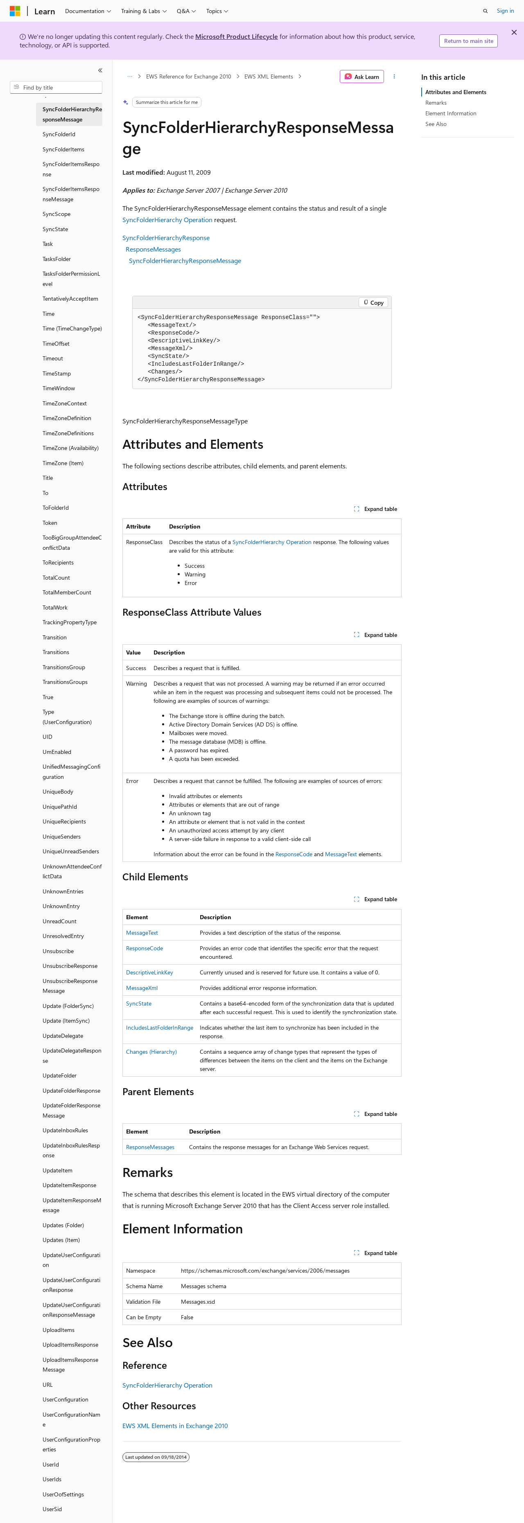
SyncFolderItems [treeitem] (63, 149)
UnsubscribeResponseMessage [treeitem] (70, 986)
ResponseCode (294, 854)
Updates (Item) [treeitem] (61, 1240)
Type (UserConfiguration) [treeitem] (67, 717)
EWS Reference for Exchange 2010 (188, 76)
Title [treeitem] (48, 477)
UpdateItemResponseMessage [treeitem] (72, 1205)
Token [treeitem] (50, 522)
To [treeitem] (45, 493)
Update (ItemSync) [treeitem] (66, 1020)
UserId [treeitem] (51, 1464)
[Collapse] (100, 70)
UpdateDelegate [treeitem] (63, 1035)
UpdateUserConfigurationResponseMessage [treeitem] (71, 1310)
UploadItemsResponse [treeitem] (70, 1344)
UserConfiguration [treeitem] (65, 1399)
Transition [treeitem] (55, 637)
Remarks (436, 102)
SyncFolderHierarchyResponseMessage (185, 260)
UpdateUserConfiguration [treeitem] (71, 1260)
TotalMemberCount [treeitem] (67, 592)
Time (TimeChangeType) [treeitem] (72, 328)
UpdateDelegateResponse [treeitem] (72, 1055)
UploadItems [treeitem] (59, 1330)
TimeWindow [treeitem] (59, 388)
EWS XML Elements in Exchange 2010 (175, 1425)
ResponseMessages (153, 249)
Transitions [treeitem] (56, 652)
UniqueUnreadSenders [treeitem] (71, 851)
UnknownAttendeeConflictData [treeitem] (72, 871)
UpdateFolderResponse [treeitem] (71, 1090)
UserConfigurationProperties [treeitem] (71, 1444)
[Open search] (485, 11)
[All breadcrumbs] (129, 76)
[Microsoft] (15, 11)
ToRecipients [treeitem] (58, 562)
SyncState (138, 1003)
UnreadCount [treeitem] (60, 921)
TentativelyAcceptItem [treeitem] (70, 298)
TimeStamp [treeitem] (57, 373)
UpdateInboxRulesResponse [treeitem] (71, 1150)
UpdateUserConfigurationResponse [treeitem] (71, 1285)
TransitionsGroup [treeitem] (64, 667)
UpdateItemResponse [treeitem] (69, 1185)
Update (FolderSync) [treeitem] (68, 1006)
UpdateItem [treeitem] (57, 1170)
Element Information (451, 113)
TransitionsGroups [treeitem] (65, 682)
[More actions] (394, 76)
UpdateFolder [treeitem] (60, 1075)
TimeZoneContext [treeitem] (65, 403)
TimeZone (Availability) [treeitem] (71, 448)
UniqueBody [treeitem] (58, 791)
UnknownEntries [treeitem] (63, 891)
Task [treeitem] (48, 243)
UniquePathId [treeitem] (60, 806)
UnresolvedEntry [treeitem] (63, 936)
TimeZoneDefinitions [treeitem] (68, 433)
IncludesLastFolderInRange (159, 1027)
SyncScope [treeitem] (56, 214)
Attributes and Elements (455, 92)
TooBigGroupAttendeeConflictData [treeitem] (72, 542)
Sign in (505, 10)
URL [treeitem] (48, 1384)
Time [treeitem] (48, 313)
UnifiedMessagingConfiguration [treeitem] (71, 772)
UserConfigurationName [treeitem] (71, 1420)
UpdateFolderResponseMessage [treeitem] (71, 1110)
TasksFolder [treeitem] (57, 259)
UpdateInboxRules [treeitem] (65, 1130)
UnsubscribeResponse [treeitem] (70, 966)
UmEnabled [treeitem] (57, 752)
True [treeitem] (48, 697)
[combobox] (56, 87)
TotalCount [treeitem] (56, 577)
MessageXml (142, 988)
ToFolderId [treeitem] (56, 507)
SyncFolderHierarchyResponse (166, 237)
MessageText (341, 854)
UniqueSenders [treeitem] (62, 836)
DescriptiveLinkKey (149, 972)
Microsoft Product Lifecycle (236, 36)
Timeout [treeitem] (53, 358)
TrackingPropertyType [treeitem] (70, 622)
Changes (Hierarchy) (151, 1051)
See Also (436, 124)
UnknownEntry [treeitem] (61, 906)
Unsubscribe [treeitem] (58, 951)
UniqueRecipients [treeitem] (64, 821)
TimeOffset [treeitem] (56, 343)
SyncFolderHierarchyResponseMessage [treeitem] (72, 114)
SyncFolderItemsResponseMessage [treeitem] (71, 194)
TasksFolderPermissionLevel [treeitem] (71, 279)
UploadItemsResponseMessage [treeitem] (70, 1365)
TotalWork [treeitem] (55, 607)
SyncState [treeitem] (55, 229)
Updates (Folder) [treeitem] (63, 1225)
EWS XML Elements (268, 76)
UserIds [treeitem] (52, 1479)
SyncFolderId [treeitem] (59, 134)
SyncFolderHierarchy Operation (167, 219)
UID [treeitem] (47, 736)
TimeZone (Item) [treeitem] (63, 463)
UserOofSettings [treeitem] (63, 1494)
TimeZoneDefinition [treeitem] (67, 418)
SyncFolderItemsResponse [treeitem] (71, 169)
